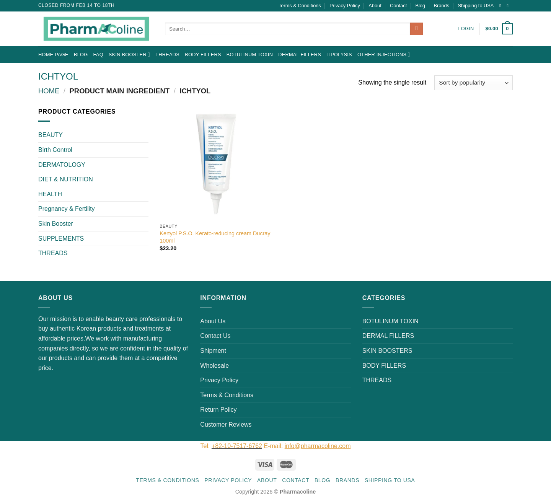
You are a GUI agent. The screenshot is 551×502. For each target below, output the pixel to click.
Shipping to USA (476, 5)
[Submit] (416, 29)
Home (48, 91)
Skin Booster (129, 54)
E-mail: (307, 446)
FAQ (98, 54)
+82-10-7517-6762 (237, 446)
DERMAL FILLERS (299, 54)
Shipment (213, 350)
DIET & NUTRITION (65, 179)
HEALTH (50, 194)
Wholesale (214, 365)
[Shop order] (473, 82)
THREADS (167, 54)
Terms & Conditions (300, 5)
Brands (442, 5)
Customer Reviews (225, 424)
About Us (212, 321)
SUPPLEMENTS (61, 238)
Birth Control (55, 150)
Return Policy (218, 409)
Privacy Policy (344, 5)
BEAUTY (50, 135)
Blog (420, 5)
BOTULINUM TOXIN (250, 54)
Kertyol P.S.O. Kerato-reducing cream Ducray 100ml (215, 237)
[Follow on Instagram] (501, 5)
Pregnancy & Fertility (66, 208)
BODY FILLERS (203, 54)
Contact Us (215, 335)
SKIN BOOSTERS (387, 350)
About (374, 5)
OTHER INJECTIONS (383, 54)
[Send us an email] (509, 5)
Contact (398, 5)
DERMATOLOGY (61, 164)
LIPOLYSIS (339, 54)
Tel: (206, 446)
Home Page (53, 54)
